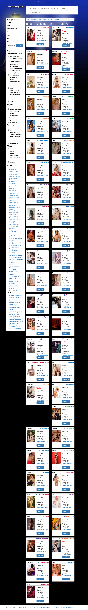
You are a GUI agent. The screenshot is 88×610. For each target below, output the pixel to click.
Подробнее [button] (40, 44)
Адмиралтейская (14, 169)
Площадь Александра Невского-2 (15, 242)
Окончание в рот (14, 86)
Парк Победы (13, 231)
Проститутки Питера (67, 607)
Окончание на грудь (15, 81)
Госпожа (12, 149)
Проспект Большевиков (16, 255)
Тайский (12, 113)
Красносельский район (15, 311)
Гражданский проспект (15, 186)
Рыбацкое (12, 262)
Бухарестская (13, 174)
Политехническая (14, 250)
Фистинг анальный (15, 138)
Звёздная (12, 193)
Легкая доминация (15, 157)
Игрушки (12, 79)
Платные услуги (36, 607)
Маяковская (12, 214)
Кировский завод (14, 197)
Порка (11, 160)
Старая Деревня (14, 271)
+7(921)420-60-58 (67, 43)
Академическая (13, 171)
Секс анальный (14, 64)
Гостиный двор (13, 185)
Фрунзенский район (14, 326)
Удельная (12, 279)
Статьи (29, 607)
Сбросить (19, 45)
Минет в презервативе (16, 58)
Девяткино (12, 188)
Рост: (8, 41)
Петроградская (13, 235)
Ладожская (12, 205)
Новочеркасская (13, 224)
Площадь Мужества (15, 249)
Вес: (8, 38)
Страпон (12, 130)
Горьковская (12, 183)
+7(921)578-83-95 (67, 67)
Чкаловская (12, 288)
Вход (65, 3)
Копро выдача (14, 143)
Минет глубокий (14, 73)
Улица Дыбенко (13, 281)
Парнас (11, 233)
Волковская (12, 180)
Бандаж (12, 153)
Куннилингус (13, 77)
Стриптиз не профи (15, 92)
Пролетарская (13, 254)
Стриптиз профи (14, 90)
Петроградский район (15, 319)
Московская (12, 217)
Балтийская (12, 173)
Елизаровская (13, 192)
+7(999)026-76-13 (67, 355)
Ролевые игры (14, 155)
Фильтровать (11, 45)
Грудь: (9, 35)
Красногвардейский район (14, 308)
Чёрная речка (13, 285)
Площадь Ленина (14, 247)
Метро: (9, 22)
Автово (11, 167)
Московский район (14, 316)
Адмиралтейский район (16, 295)
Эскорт (11, 88)
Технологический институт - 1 (14, 273)
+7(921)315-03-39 (42, 131)
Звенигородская (13, 195)
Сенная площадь (14, 266)
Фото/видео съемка (15, 128)
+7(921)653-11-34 (67, 87)
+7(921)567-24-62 (42, 597)
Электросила (13, 290)
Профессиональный (15, 109)
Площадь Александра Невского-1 (15, 239)
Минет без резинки (15, 70)
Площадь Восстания (15, 245)
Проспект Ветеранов (15, 257)
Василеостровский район (14, 298)
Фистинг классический (16, 141)
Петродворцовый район (16, 321)
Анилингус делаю (15, 132)
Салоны (63, 8)
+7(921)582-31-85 (42, 285)
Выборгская (12, 181)
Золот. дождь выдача (16, 134)
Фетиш (11, 101)
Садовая (11, 264)
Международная (14, 216)
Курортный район (14, 314)
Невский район (13, 318)
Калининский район (14, 302)
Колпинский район (14, 306)
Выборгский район (14, 300)
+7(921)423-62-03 (42, 87)
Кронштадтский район (15, 312)
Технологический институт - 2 (14, 277)
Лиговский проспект (14, 211)
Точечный (12, 117)
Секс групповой (14, 66)
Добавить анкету (68, 2)
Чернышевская (13, 286)
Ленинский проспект (15, 207)
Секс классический (15, 56)
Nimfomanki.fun (15, 7)
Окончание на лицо (15, 83)
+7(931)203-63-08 (42, 529)
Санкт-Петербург (57, 2)
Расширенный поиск (35, 12)
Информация (44, 607)
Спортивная (12, 269)
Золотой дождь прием (16, 136)
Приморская (12, 252)
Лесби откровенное (15, 94)
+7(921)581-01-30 (67, 307)
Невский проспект (14, 223)
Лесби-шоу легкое (15, 96)
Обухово (11, 228)
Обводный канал (14, 226)
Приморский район (14, 323)
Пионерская (12, 236)
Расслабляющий (14, 111)
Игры (11, 99)
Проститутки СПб (34, 8)
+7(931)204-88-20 (42, 40)
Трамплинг (13, 162)
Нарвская (12, 221)
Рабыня (12, 151)
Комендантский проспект (13, 199)
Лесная (11, 209)
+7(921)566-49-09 (42, 507)
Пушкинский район (14, 325)
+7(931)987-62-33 (42, 109)
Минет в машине (14, 75)
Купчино (11, 204)
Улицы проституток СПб (55, 607)
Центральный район (15, 328)
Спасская (12, 267)
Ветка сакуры (13, 122)
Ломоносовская (13, 212)
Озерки (11, 230)
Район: (9, 25)
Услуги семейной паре (16, 68)
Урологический (14, 115)
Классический (13, 107)
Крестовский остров (14, 202)
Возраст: (9, 32)
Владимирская (13, 178)
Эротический (13, 120)
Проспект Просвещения (16, 259)
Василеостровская (14, 176)
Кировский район (14, 304)
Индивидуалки (45, 8)
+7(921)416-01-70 (42, 329)
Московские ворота (14, 219)
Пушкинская (12, 261)
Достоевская (12, 190)
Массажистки (54, 8)
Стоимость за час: (12, 28)
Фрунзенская (13, 283)
